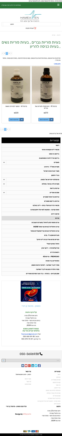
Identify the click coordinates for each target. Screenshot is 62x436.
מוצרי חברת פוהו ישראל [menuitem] (51, 171)
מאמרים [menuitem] (56, 162)
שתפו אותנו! (28, 384)
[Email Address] (22, 366)
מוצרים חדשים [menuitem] (56, 382)
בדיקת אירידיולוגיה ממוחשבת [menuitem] (49, 158)
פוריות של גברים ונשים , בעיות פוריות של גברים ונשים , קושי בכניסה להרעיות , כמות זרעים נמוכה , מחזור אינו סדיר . (31, 59)
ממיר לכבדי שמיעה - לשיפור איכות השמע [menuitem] (45, 265)
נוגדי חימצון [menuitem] (55, 175)
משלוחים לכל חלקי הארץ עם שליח (11, 5)
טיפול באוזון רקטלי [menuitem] (53, 244)
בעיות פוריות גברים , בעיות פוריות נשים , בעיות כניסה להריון (31, 44)
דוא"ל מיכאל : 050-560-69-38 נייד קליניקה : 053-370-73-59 (31, 336)
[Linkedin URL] (32, 366)
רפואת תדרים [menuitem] (54, 252)
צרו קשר (28, 371)
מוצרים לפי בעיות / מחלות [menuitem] (50, 184)
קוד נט (28, 434)
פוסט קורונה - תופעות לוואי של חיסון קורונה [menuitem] (44, 210)
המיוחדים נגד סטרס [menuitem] (52, 261)
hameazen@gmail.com (29, 334)
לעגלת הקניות (30, 28)
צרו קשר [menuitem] (58, 385)
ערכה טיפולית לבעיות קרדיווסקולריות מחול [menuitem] (45, 231)
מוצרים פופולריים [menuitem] (55, 380)
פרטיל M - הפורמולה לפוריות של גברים (46, 107)
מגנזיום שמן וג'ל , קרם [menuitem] (51, 235)
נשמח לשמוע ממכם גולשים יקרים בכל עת (31, 330)
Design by (23, 414)
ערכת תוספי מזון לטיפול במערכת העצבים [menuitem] (45, 222)
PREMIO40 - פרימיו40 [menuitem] (51, 256)
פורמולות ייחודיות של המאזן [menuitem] (50, 179)
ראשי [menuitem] (57, 145)
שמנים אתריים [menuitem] (54, 192)
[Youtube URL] (26, 366)
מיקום (58, 406)
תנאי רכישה (28, 379)
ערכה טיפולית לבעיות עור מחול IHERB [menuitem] (46, 227)
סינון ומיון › (57, 64)
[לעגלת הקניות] (31, 28)
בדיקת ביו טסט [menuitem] (54, 154)
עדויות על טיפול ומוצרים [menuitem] (51, 197)
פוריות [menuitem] (57, 218)
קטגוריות (54, 140)
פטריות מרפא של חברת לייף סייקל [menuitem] (48, 239)
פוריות (53, 35)
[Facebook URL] (39, 366)
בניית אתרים (23, 434)
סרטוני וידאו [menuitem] (55, 214)
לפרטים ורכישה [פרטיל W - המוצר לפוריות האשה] (14, 119)
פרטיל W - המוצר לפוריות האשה (16, 106)
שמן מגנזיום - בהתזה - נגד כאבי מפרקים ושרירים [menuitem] (42, 274)
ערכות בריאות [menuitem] (54, 188)
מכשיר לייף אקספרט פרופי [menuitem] (50, 150)
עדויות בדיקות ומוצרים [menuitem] (51, 201)
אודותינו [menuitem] (58, 377)
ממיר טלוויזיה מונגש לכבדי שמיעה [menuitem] (47, 269)
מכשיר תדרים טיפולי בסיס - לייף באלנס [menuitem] (46, 205)
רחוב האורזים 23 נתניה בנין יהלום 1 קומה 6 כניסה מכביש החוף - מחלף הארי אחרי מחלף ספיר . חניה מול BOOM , (31, 320)
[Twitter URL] (36, 366)
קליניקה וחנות (31, 312)
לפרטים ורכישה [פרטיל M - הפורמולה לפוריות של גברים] (44, 119)
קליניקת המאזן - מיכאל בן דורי (16, 406)
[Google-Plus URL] (29, 366)
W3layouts (27, 414)
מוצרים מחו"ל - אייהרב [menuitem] (51, 167)
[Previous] (9, 53)
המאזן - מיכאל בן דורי (31, 306)
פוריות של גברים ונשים (55, 133)
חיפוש (12, 24)
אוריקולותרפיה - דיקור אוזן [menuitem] (50, 248)
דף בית (58, 35)
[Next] (4, 53)
